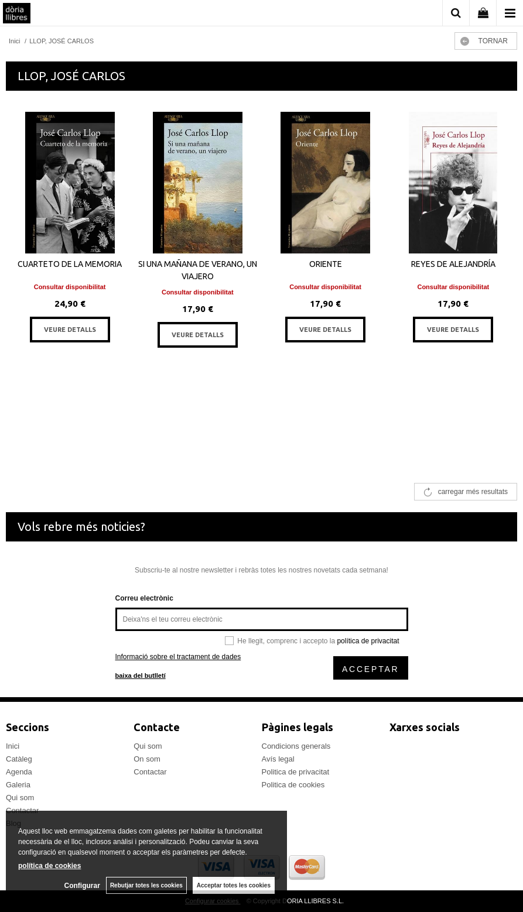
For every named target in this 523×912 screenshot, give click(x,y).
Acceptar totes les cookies (234, 885)
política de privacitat (368, 641)
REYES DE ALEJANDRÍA (453, 264)
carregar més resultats (473, 492)
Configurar (82, 886)
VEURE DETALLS (70, 329)
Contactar (150, 771)
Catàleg (19, 759)
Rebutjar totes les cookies (146, 885)
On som (147, 759)
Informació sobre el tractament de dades (178, 657)
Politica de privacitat (296, 771)
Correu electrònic (144, 598)
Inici (12, 746)
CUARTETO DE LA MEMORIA (70, 264)
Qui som (20, 797)
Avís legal (278, 759)
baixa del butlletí (140, 675)
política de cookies (49, 866)
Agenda (19, 771)
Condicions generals (296, 746)
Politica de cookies (293, 784)
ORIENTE (325, 264)
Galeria (18, 784)
